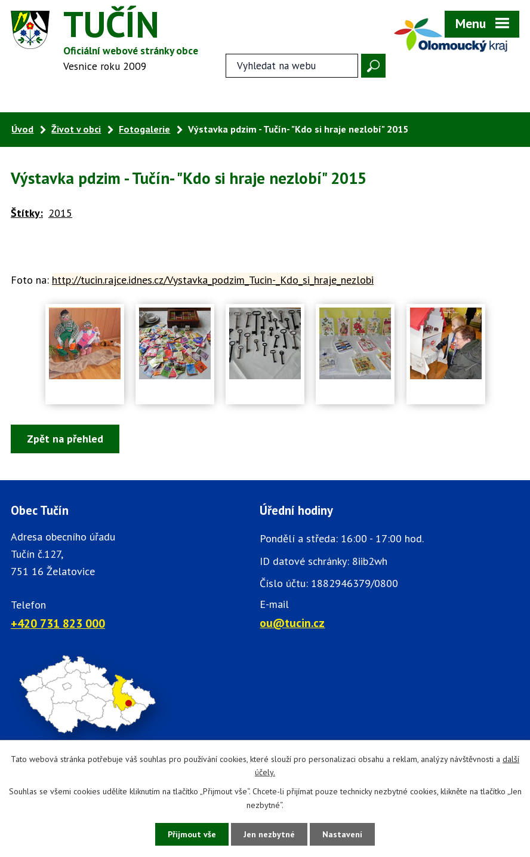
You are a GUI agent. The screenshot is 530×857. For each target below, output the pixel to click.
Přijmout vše (192, 834)
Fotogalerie (144, 129)
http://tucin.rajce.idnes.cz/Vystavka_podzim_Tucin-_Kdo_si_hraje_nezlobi (213, 280)
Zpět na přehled (65, 439)
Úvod (22, 129)
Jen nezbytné (269, 834)
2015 (60, 213)
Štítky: (27, 213)
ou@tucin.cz (292, 622)
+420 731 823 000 (58, 623)
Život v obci (76, 129)
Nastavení (342, 834)
